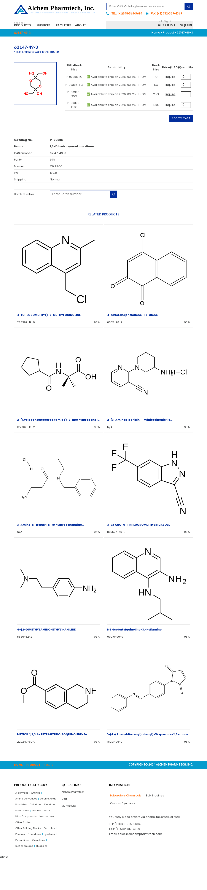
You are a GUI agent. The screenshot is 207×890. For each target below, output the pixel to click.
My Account (70, 818)
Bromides (44, 817)
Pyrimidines (23, 870)
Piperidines (23, 863)
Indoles (39, 830)
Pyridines (40, 863)
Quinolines (41, 870)
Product (168, 43)
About (23, 35)
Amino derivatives (28, 810)
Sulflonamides (25, 877)
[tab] (125, 806)
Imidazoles (23, 830)
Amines (38, 803)
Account (167, 30)
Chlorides (22, 824)
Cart (65, 810)
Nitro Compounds (27, 837)
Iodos (51, 830)
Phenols (37, 857)
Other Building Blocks (30, 850)
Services (50, 26)
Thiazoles (45, 877)
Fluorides (38, 824)
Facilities (74, 26)
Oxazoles (22, 857)
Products (24, 26)
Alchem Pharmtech (75, 803)
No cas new (23, 843)
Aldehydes (22, 803)
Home (155, 43)
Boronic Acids (25, 817)
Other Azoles (44, 843)
